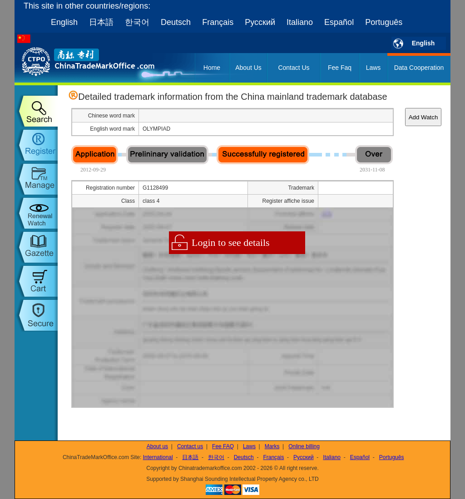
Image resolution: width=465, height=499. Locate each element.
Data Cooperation (419, 67)
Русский (260, 22)
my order (36, 281)
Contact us (190, 446)
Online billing (304, 446)
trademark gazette (36, 247)
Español (339, 22)
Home (211, 67)
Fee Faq (339, 67)
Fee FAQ (223, 446)
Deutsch (176, 22)
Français (217, 22)
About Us (248, 67)
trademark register (36, 145)
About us (157, 446)
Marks (272, 446)
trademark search (36, 111)
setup (36, 315)
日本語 (101, 22)
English (64, 22)
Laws (373, 67)
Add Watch (423, 117)
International (158, 457)
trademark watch (36, 213)
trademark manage (36, 179)
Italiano (300, 22)
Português (383, 22)
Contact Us (293, 67)
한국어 (137, 22)
